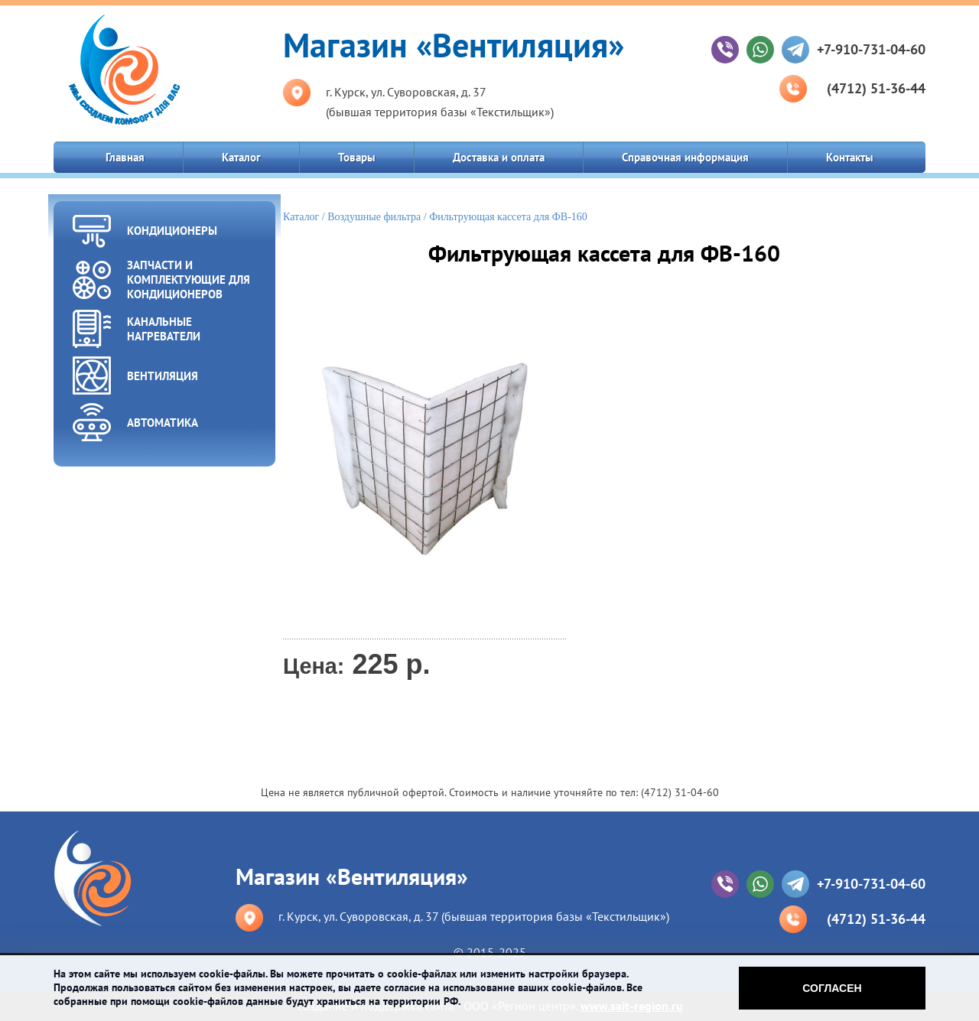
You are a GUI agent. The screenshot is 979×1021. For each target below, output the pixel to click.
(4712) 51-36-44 (876, 88)
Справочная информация (685, 157)
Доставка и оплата (499, 157)
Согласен (831, 988)
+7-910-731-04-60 (871, 49)
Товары (357, 157)
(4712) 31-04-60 (680, 792)
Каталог (241, 157)
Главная (125, 157)
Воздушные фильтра (374, 217)
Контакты (849, 157)
